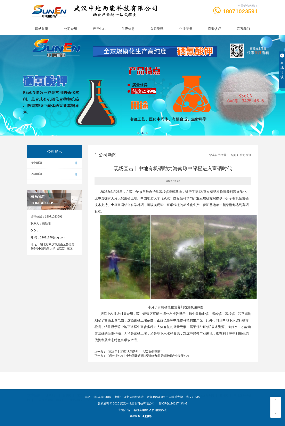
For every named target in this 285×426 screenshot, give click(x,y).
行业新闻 (54, 163)
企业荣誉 (185, 29)
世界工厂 (51, 390)
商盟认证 (214, 29)
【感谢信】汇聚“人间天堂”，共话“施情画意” (134, 351)
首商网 (141, 390)
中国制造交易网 (107, 390)
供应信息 (128, 29)
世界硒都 (76, 395)
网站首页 (41, 29)
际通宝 (189, 390)
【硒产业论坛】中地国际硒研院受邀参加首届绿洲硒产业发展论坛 (147, 355)
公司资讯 (156, 29)
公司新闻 (54, 174)
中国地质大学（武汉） (50, 395)
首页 (233, 155)
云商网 (175, 390)
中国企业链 (158, 390)
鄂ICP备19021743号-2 (173, 403)
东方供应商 (84, 390)
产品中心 (99, 29)
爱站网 (224, 390)
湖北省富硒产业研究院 (101, 395)
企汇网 (127, 390)
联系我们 (243, 29)
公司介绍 (70, 29)
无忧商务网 (207, 390)
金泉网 (67, 390)
